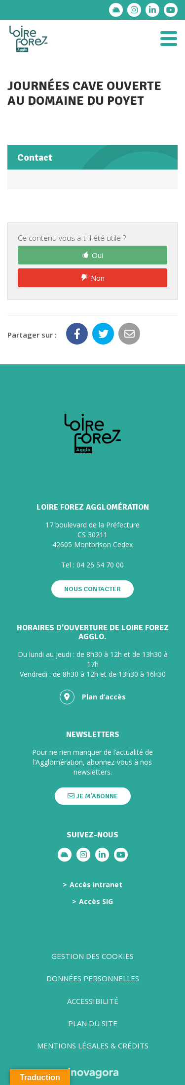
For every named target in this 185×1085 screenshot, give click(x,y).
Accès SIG (96, 901)
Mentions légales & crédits (92, 1045)
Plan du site (92, 1023)
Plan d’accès (93, 697)
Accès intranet (96, 884)
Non (98, 278)
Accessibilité (92, 1001)
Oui (97, 255)
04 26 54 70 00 (100, 564)
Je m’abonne (93, 796)
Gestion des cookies (92, 956)
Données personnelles (92, 978)
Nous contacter (92, 589)
